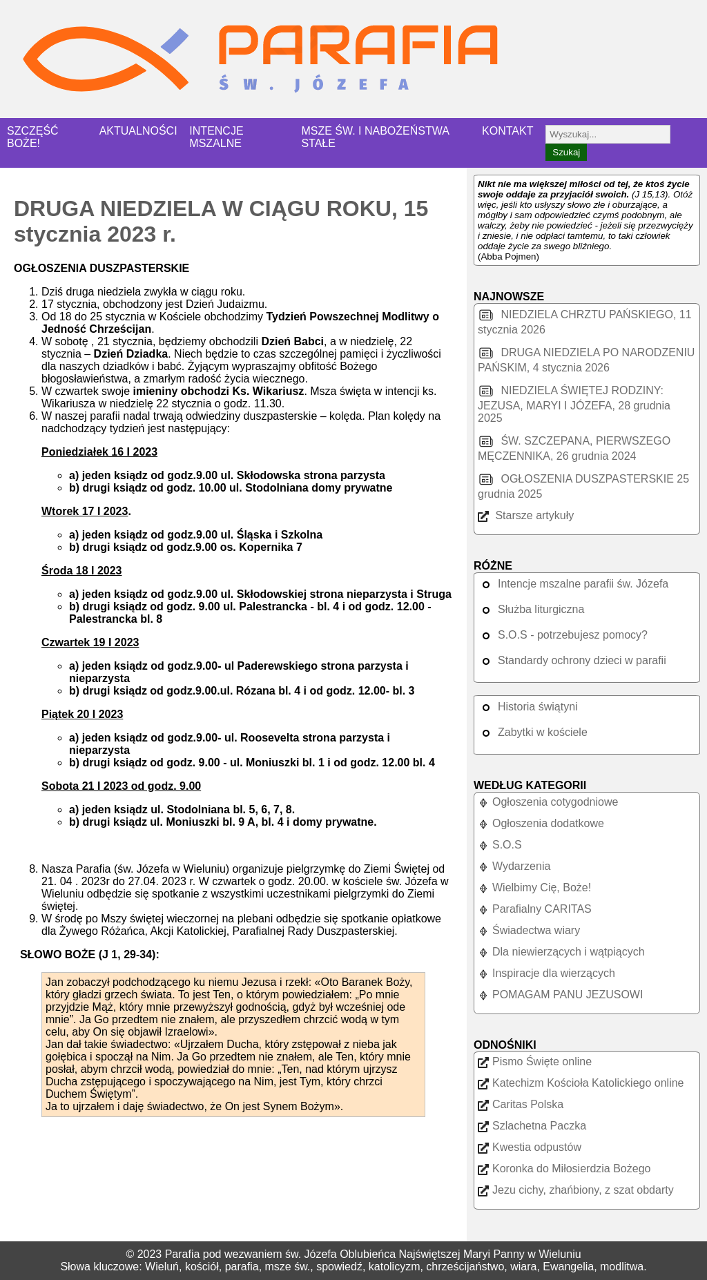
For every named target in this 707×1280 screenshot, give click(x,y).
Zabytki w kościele (533, 732)
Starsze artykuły (526, 515)
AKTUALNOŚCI (138, 131)
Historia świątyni (528, 706)
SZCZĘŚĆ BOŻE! (33, 137)
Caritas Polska (520, 1104)
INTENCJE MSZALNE (216, 137)
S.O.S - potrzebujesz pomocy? (563, 635)
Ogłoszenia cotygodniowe (548, 802)
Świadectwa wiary (529, 930)
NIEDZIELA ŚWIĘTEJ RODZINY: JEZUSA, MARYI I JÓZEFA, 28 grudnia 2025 (574, 404)
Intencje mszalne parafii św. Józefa (573, 584)
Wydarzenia (514, 866)
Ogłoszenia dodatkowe (541, 823)
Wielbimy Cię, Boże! (534, 887)
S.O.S (500, 845)
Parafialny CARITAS (535, 909)
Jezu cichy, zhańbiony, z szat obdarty (576, 1190)
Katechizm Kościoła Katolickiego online (581, 1083)
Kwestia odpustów (529, 1147)
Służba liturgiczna (531, 609)
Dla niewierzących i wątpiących (561, 952)
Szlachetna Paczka (532, 1126)
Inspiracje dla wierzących (546, 973)
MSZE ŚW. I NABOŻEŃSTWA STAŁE (375, 137)
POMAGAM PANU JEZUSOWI (560, 994)
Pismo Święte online (535, 1061)
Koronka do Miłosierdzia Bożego (564, 1168)
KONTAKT (507, 131)
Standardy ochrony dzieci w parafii (572, 660)
